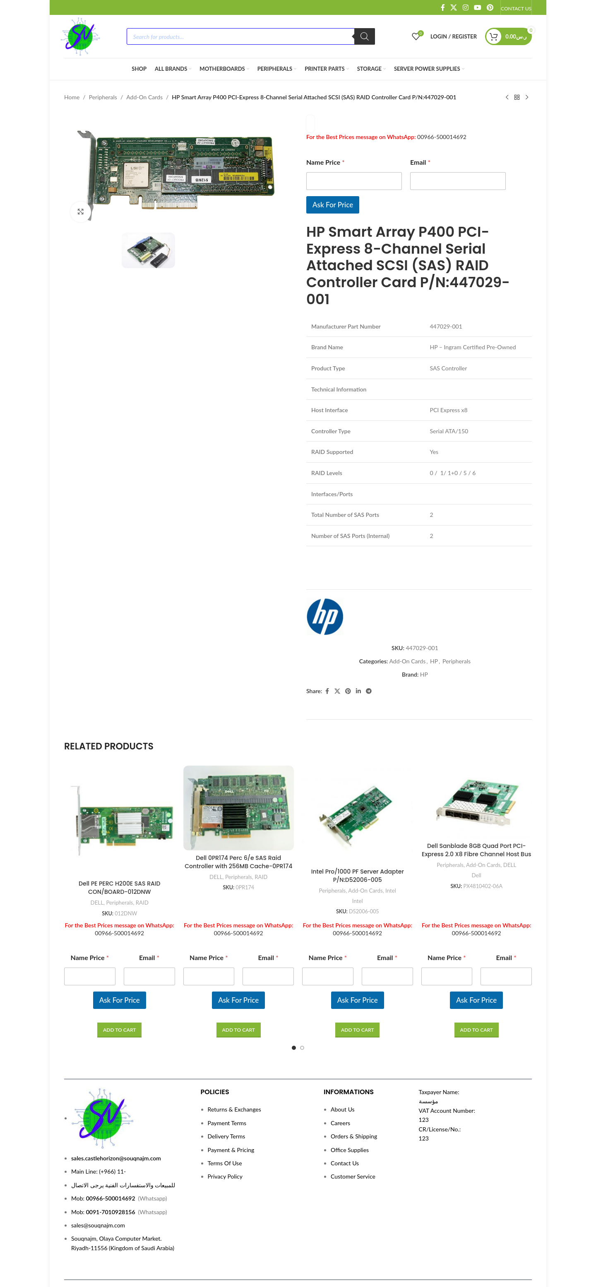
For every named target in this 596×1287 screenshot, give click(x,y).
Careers (340, 1094)
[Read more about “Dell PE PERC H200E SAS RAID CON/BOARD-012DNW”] (119, 1001)
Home (71, 97)
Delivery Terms (226, 1108)
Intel (390, 862)
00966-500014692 (441, 136)
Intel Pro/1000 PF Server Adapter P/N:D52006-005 (357, 847)
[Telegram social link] (368, 663)
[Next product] (527, 98)
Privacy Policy (225, 1148)
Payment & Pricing (231, 1121)
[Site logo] (80, 35)
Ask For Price (332, 204)
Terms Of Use (225, 1134)
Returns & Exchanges (234, 1081)
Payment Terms (227, 1094)
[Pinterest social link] (490, 7)
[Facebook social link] (443, 7)
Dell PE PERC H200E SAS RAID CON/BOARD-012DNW (119, 860)
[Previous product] (507, 98)
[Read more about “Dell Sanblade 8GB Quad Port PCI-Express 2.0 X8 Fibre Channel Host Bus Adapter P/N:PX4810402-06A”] (476, 1001)
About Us (343, 1081)
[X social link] (454, 7)
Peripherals (103, 97)
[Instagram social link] (465, 7)
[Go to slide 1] (294, 1020)
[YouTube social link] (477, 7)
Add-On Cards (144, 97)
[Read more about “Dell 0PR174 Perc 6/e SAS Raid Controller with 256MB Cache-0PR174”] (238, 1001)
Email (420, 162)
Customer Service (353, 1148)
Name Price (325, 162)
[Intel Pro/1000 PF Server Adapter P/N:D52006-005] (357, 786)
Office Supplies (350, 1121)
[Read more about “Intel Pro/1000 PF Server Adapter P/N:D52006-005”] (357, 1001)
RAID (142, 874)
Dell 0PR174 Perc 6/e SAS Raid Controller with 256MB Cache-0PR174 (238, 834)
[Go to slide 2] (302, 1020)
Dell (476, 847)
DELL (97, 874)
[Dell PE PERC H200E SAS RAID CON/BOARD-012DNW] (119, 792)
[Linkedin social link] (358, 663)
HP (434, 632)
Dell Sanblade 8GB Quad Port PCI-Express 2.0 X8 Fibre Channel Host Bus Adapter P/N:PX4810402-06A (476, 826)
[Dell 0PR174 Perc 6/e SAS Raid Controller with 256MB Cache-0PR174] (238, 779)
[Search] (364, 36)
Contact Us (345, 1134)
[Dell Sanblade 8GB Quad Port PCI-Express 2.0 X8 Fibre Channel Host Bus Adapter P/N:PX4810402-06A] (476, 774)
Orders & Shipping (354, 1108)
